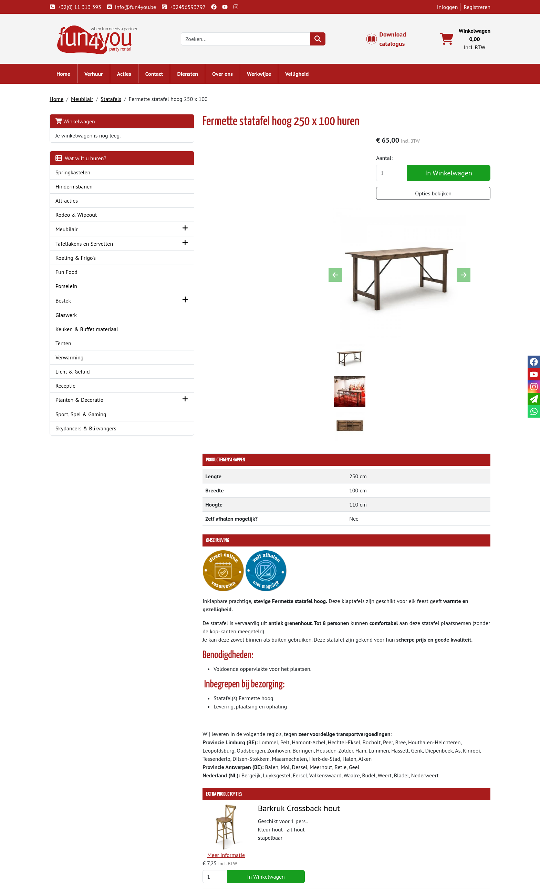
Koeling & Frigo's (82, 259)
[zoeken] (323, 40)
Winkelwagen (81, 123)
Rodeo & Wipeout (82, 216)
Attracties (73, 202)
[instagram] (242, 7)
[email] (534, 399)
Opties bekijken (434, 196)
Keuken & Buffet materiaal (93, 330)
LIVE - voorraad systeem (307, 854)
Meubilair (88, 100)
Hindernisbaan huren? (196, 854)
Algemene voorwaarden (307, 838)
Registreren (470, 6)
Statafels (117, 100)
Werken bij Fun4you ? (305, 863)
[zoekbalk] (251, 40)
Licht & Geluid (79, 373)
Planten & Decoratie (86, 401)
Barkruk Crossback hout (260, 616)
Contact (160, 75)
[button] (147, 230)
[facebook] (220, 7)
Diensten (194, 75)
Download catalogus (389, 40)
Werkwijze (265, 75)
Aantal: (391, 160)
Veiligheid (303, 75)
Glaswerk (72, 316)
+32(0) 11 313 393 (81, 6)
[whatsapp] (534, 411)
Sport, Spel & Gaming (87, 415)
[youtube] (231, 7)
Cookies (398, 854)
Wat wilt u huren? (87, 159)
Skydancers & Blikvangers (92, 430)
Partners (180, 838)
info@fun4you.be (137, 6)
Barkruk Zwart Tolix (253, 682)
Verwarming (76, 359)
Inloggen (441, 6)
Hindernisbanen (80, 188)
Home (69, 75)
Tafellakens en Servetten (90, 245)
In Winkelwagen (449, 175)
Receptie (72, 387)
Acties (130, 75)
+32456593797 (190, 6)
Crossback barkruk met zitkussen (276, 748)
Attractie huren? (189, 863)
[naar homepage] (104, 39)
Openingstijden (407, 846)
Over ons (228, 75)
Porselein (72, 287)
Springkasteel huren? (195, 846)
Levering (290, 830)
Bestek (69, 302)
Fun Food (73, 273)
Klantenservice (406, 830)
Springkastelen (79, 174)
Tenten (69, 344)
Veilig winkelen (297, 846)
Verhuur (100, 75)
